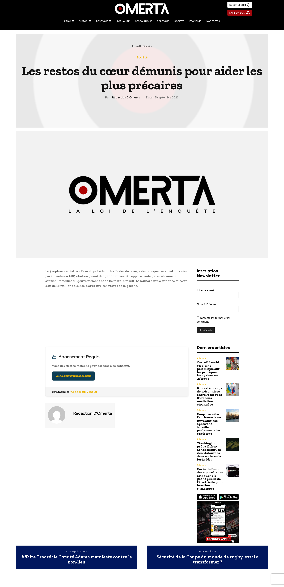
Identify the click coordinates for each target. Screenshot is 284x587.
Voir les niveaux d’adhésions (73, 376)
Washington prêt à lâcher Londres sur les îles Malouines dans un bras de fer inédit (209, 451)
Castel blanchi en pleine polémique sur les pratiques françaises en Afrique (208, 370)
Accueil (136, 46)
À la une (201, 358)
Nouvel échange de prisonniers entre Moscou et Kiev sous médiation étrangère (209, 396)
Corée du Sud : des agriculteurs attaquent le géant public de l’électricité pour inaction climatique (210, 479)
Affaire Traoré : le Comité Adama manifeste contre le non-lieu (76, 559)
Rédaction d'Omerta (126, 97)
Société (147, 46)
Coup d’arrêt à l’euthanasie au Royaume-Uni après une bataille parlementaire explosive (209, 424)
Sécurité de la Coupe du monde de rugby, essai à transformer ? (207, 559)
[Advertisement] (116, 318)
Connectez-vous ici (84, 391)
